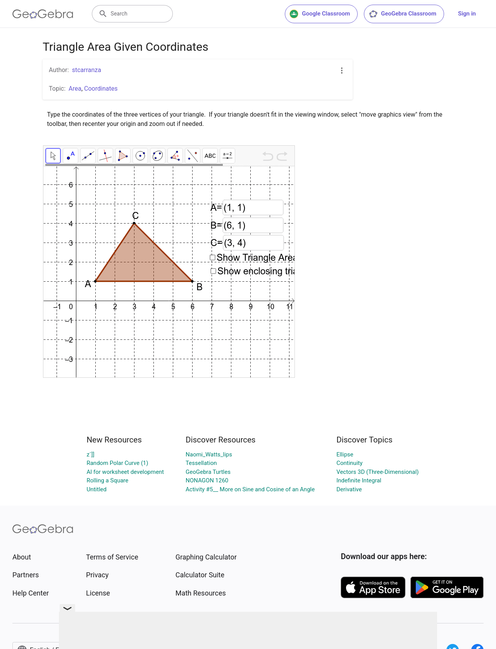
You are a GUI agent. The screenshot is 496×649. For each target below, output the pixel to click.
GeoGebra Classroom (402, 14)
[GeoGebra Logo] (42, 14)
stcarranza (86, 70)
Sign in (467, 13)
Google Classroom (319, 14)
